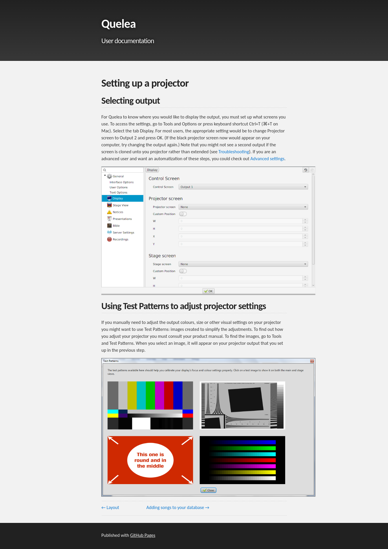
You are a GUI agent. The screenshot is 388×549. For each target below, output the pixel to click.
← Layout (110, 507)
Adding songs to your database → (178, 507)
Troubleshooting (234, 151)
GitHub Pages (142, 535)
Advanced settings (267, 158)
